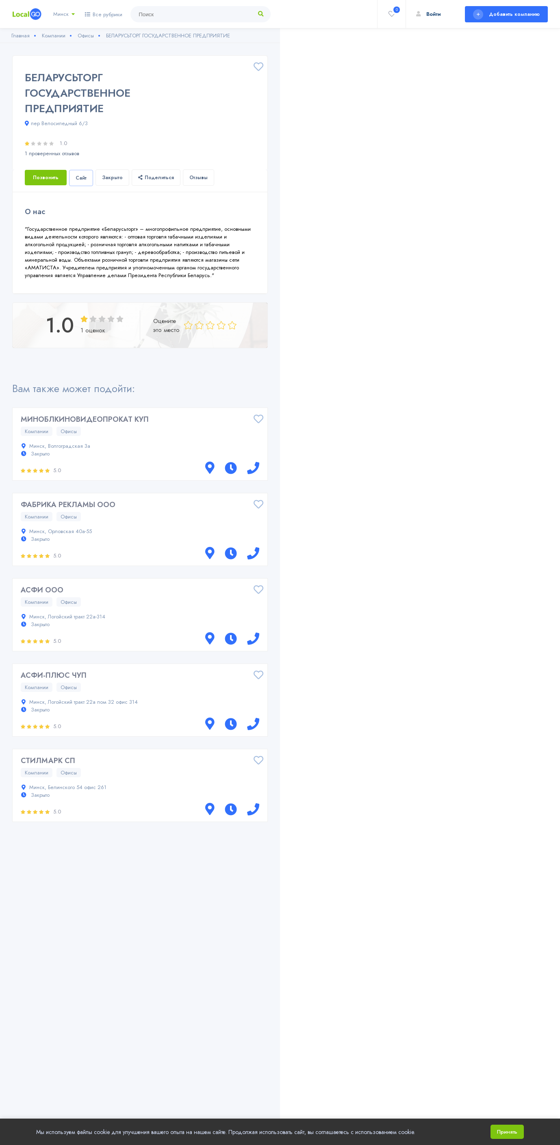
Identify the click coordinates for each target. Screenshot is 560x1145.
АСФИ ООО (42, 590)
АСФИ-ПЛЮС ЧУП (54, 675)
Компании (36, 431)
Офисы (69, 431)
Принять (507, 1132)
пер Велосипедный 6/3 (56, 123)
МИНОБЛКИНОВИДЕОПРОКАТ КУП (85, 419)
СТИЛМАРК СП (48, 760)
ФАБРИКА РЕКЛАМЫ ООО (68, 504)
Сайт (81, 178)
